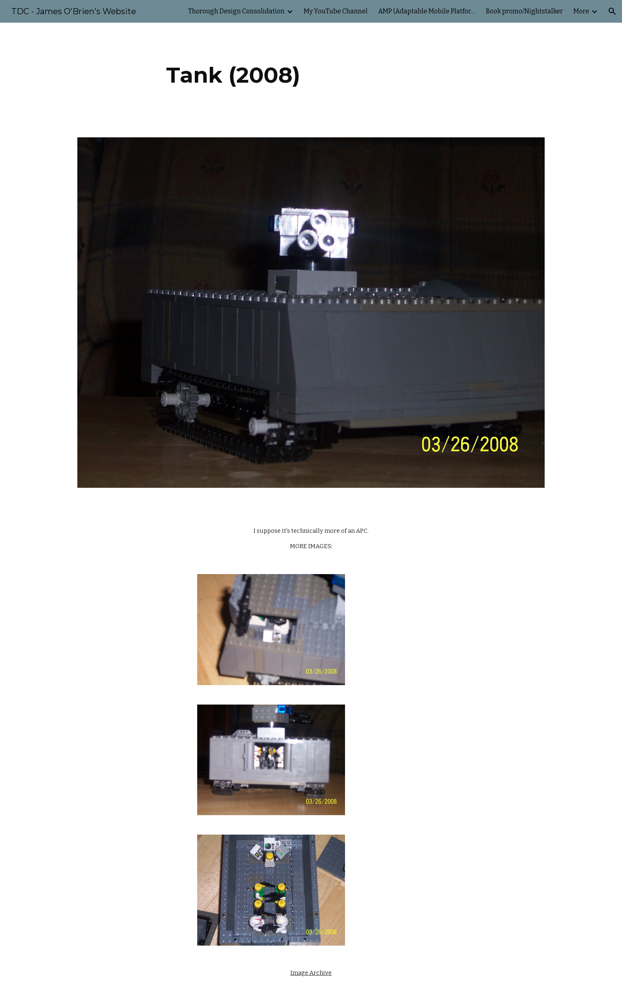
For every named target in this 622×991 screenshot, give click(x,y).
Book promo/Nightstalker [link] (524, 11)
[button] (612, 11)
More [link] (581, 11)
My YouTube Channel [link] (336, 11)
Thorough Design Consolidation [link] (236, 11)
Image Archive (311, 972)
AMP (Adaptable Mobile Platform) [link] (426, 11)
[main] (233, 75)
